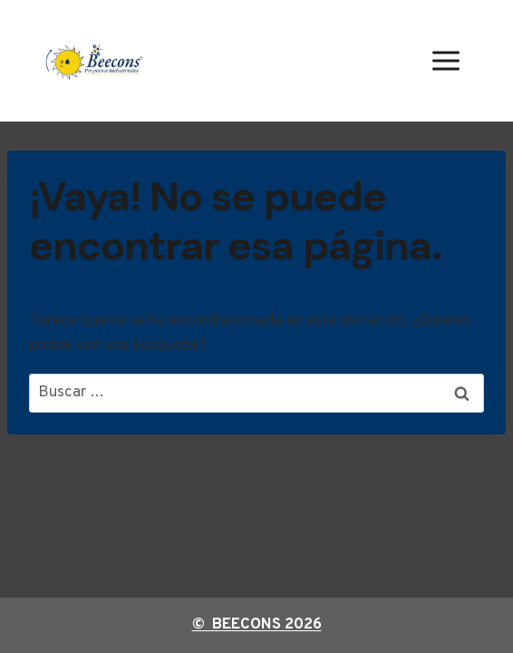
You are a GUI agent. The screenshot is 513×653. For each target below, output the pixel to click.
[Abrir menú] (445, 60)
